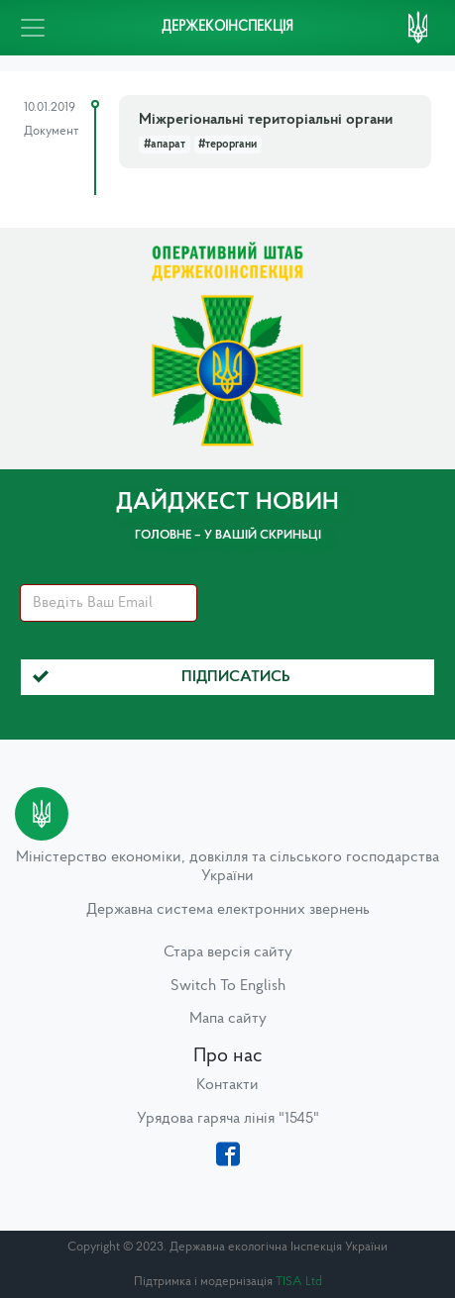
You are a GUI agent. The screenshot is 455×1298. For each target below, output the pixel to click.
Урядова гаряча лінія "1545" (228, 1119)
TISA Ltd (299, 1281)
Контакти (227, 1085)
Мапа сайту (228, 1019)
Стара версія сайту (228, 952)
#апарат (164, 144)
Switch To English (228, 986)
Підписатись (161, 677)
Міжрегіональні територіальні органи (266, 120)
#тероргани (227, 144)
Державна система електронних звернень (228, 910)
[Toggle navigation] (32, 27)
